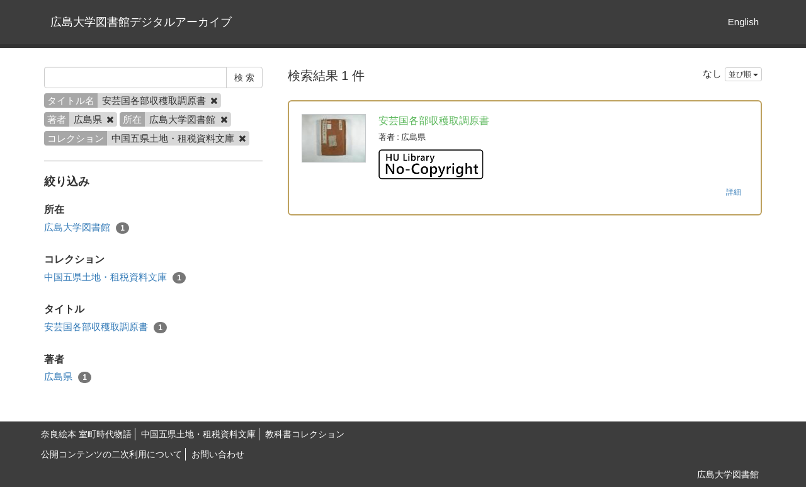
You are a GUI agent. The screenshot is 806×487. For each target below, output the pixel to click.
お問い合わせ (217, 454)
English (743, 21)
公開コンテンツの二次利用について (111, 454)
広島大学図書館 (86, 228)
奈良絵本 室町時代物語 (86, 434)
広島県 (67, 377)
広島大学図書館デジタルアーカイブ (141, 22)
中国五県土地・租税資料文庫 (115, 278)
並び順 (743, 74)
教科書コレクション (304, 434)
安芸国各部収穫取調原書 (105, 327)
